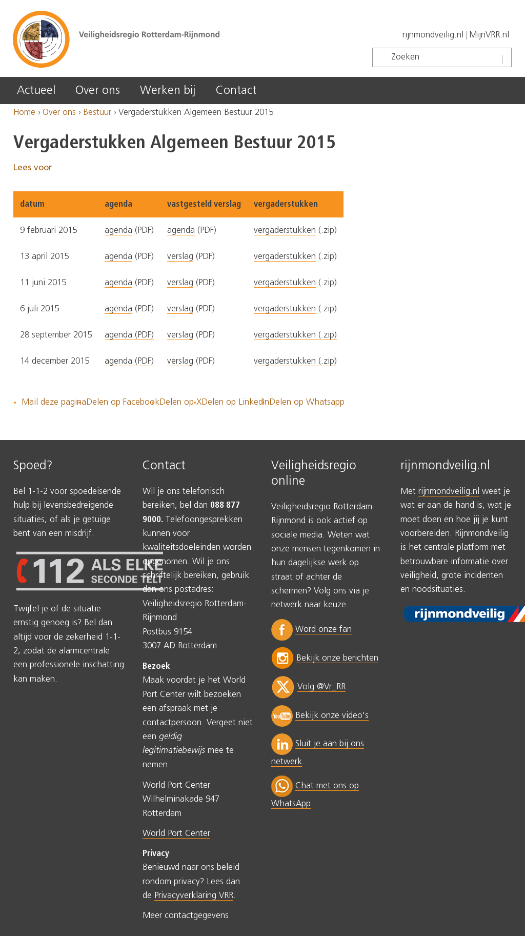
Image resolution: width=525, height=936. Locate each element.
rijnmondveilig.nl (432, 35)
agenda (118, 230)
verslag (180, 256)
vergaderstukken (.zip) (295, 335)
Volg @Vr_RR (321, 687)
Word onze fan (323, 629)
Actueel (36, 90)
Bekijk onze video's (332, 715)
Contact (236, 90)
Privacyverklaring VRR (193, 895)
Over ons (97, 90)
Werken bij (167, 90)
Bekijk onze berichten (337, 658)
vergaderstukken (285, 230)
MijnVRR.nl (489, 35)
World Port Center (176, 833)
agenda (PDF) (129, 335)
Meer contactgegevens (186, 915)
